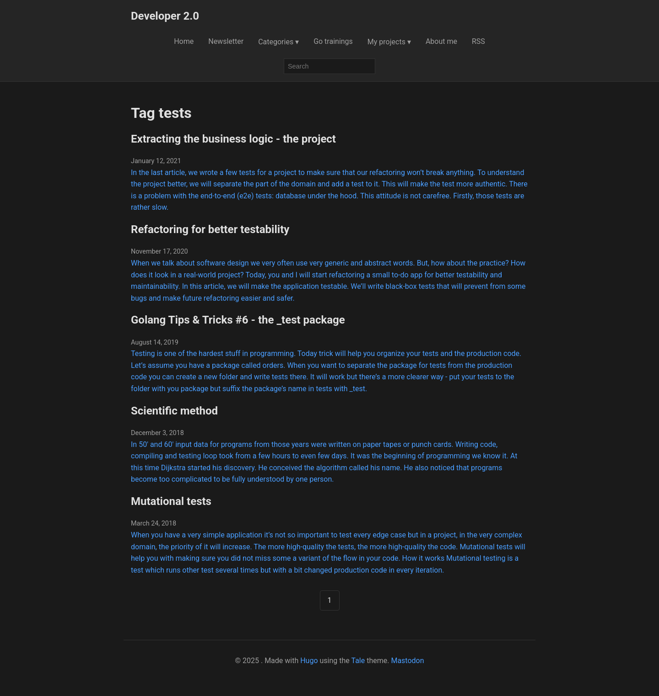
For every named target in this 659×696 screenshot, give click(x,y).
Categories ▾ (278, 41)
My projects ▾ (389, 41)
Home (184, 41)
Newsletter (225, 41)
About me (441, 41)
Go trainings (333, 41)
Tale (358, 660)
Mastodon (407, 660)
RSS (478, 41)
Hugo (309, 660)
